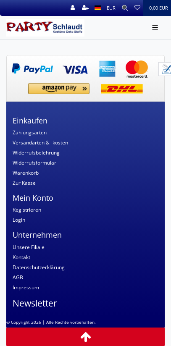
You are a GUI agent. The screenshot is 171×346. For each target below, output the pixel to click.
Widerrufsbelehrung (36, 152)
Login (19, 219)
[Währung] (111, 8)
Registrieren (27, 209)
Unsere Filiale (29, 247)
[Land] (98, 8)
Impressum (26, 287)
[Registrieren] (85, 8)
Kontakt (21, 257)
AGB (18, 277)
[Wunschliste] (137, 8)
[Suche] (125, 8)
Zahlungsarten (30, 132)
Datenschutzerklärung (39, 267)
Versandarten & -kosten (40, 142)
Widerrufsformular (34, 162)
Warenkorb (26, 172)
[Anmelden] (73, 8)
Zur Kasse (24, 182)
